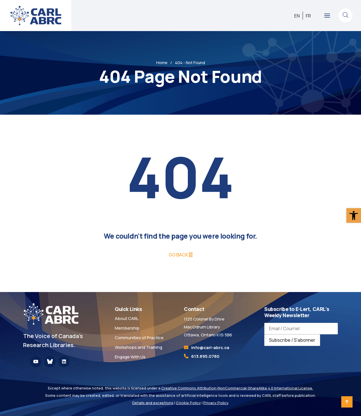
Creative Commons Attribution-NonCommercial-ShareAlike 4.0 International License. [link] (237, 388)
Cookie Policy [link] (188, 402)
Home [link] (162, 62)
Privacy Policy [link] (215, 402)
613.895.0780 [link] (205, 356)
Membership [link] (127, 328)
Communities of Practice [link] (139, 338)
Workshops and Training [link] (138, 347)
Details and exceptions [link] (152, 402)
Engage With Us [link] (130, 357)
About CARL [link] (126, 318)
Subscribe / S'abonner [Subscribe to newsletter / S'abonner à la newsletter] (292, 340)
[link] (353, 215)
